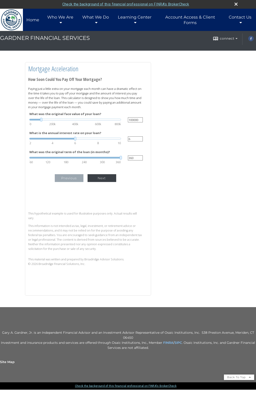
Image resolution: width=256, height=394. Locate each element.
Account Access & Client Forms (190, 20)
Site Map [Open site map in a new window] (7, 362)
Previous (69, 178)
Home (32, 19)
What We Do (95, 17)
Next (102, 178)
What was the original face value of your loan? (65, 114)
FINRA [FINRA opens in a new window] (168, 343)
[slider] (75, 120)
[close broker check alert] (236, 4)
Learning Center (134, 17)
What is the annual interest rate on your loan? (65, 133)
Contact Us (240, 17)
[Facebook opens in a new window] (251, 40)
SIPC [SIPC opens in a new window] (178, 343)
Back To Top (239, 377)
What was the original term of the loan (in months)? (69, 152)
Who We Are (60, 17)
